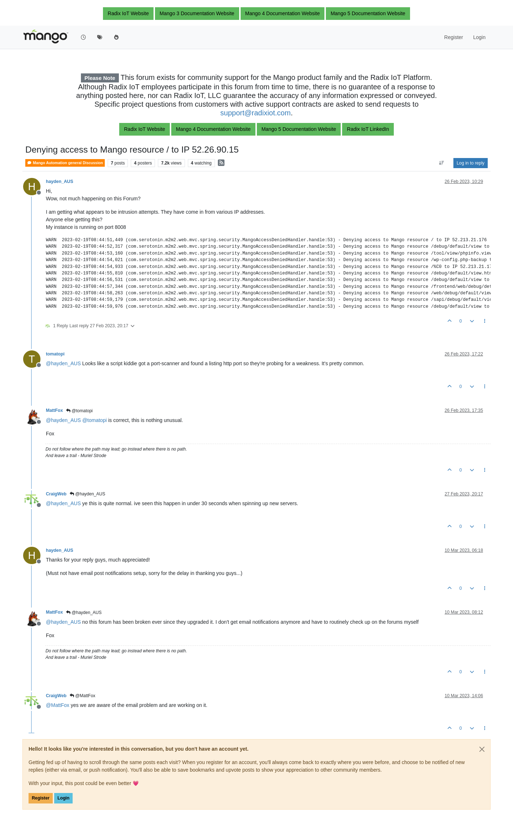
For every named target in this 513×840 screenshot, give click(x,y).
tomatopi (55, 354)
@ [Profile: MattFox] (57, 705)
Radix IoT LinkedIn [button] (368, 129)
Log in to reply (470, 163)
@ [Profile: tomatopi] (94, 420)
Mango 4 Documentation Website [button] (282, 13)
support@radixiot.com (255, 113)
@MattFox (82, 695)
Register (40, 798)
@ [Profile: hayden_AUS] (63, 363)
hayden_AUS (59, 181)
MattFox (54, 410)
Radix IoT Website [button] (128, 13)
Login (63, 798)
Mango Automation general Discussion (65, 163)
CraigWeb (56, 493)
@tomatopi (79, 410)
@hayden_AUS (87, 493)
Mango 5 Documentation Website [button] (368, 13)
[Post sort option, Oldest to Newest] (442, 163)
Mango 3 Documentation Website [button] (197, 13)
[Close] (482, 749)
